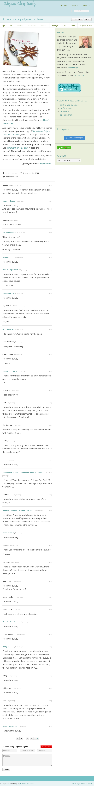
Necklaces (32, 25)
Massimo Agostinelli (10, 270)
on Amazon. (80, 75)
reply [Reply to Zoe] (50, 460)
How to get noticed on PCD (83, 784)
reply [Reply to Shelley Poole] (50, 185)
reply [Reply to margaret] (50, 562)
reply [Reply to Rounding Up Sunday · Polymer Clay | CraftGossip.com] (50, 472)
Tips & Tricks (7, 25)
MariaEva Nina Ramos (10, 622)
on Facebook (66, 108)
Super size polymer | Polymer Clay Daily (17, 510)
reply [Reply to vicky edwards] (50, 329)
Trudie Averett (8, 293)
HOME (64, 5)
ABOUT (75, 5)
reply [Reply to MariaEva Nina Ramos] (50, 622)
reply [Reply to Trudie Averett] (50, 293)
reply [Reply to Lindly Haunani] (50, 647)
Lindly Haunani (45, 163)
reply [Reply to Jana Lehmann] (50, 257)
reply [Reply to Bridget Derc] (50, 688)
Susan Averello (8, 533)
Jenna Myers (22, 746)
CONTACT (87, 5)
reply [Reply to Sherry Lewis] (50, 581)
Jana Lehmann (7, 257)
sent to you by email (69, 105)
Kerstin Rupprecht (9, 371)
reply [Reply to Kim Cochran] (50, 425)
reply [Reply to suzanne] (50, 220)
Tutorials (19, 25)
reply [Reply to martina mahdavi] (50, 232)
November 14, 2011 (29, 173)
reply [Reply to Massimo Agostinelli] (50, 270)
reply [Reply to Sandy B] (50, 676)
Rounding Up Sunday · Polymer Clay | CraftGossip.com (23, 472)
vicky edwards (8, 329)
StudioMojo (73, 67)
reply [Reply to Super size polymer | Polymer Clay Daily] (50, 510)
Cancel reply (46, 747)
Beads (73, 25)
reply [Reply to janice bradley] (50, 597)
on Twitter (65, 111)
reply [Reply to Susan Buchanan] (50, 201)
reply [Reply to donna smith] (50, 609)
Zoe (3, 460)
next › (87, 19)
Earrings (55, 25)
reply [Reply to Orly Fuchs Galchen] (50, 726)
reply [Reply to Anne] (50, 701)
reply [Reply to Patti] (50, 403)
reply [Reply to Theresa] (50, 545)
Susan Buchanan (8, 201)
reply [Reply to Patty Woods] (50, 495)
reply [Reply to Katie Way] (50, 390)
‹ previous (77, 19)
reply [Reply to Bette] (50, 441)
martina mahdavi (9, 232)
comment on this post (17, 147)
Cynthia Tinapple (27, 784)
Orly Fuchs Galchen (9, 726)
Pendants (43, 25)
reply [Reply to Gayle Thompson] (50, 634)
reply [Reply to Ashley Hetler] (50, 354)
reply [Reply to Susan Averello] (50, 533)
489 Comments (10, 177)
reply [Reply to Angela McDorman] (50, 306)
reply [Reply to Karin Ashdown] (50, 342)
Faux (64, 25)
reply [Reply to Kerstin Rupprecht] (50, 371)
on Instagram (66, 115)
